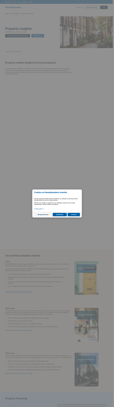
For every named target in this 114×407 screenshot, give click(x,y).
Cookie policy (39, 209)
